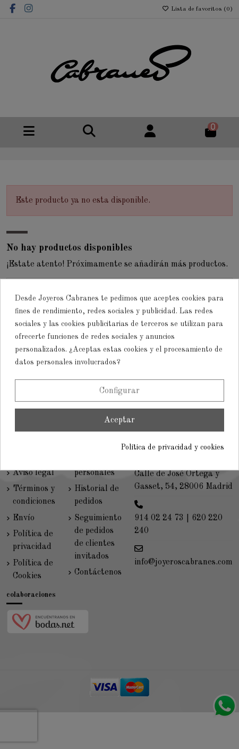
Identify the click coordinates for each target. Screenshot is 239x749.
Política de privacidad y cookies (172, 447)
